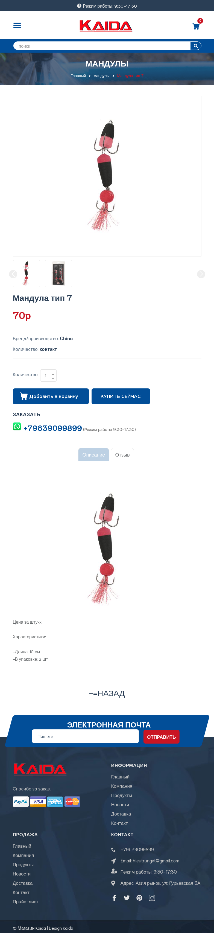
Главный (120, 774)
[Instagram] (152, 895)
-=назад (107, 689)
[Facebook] (114, 895)
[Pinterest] (139, 895)
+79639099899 (53, 427)
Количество (25, 374)
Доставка (121, 811)
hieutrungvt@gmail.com (156, 857)
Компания (122, 783)
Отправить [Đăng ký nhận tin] (161, 734)
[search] (107, 45)
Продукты (121, 792)
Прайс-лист (26, 898)
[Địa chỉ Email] (85, 733)
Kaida (68, 925)
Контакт (119, 820)
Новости (120, 801)
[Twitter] (127, 895)
